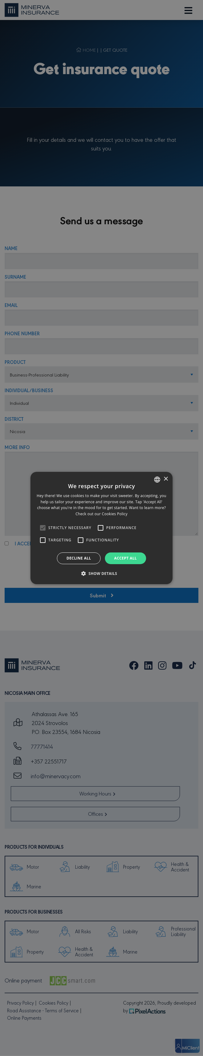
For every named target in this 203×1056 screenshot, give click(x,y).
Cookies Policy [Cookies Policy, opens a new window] (114, 513)
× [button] (165, 479)
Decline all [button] (78, 558)
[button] (101, 573)
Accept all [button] (125, 558)
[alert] (101, 528)
